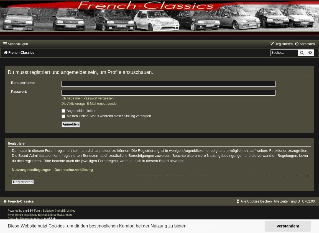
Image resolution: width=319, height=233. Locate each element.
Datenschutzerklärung (74, 170)
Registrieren (23, 182)
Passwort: (19, 92)
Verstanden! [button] (288, 226)
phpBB (27, 210)
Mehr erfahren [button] (204, 226)
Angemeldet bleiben (79, 111)
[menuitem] (305, 44)
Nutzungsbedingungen (32, 170)
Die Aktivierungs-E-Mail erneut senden (90, 104)
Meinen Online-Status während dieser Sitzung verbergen (106, 116)
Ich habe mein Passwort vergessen (88, 98)
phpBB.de (50, 218)
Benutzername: (23, 83)
